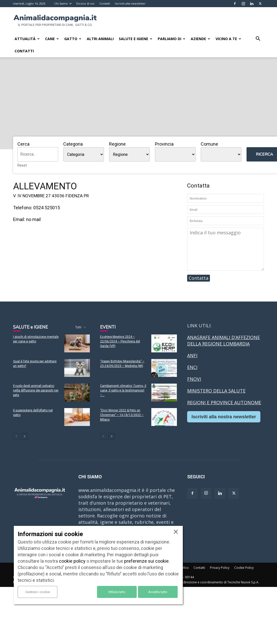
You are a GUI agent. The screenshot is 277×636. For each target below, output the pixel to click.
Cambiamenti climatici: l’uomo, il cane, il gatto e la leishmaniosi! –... (123, 390)
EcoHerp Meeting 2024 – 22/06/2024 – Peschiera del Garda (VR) (120, 341)
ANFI (192, 355)
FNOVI (194, 379)
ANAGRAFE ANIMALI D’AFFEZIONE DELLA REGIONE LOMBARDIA (223, 340)
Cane (52, 38)
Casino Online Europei (211, 432)
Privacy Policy (219, 567)
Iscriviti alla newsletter (130, 3)
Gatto (72, 38)
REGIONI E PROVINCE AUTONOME (224, 402)
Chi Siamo (62, 3)
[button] (258, 39)
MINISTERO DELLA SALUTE (216, 391)
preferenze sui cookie (146, 561)
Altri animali (100, 38)
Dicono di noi (85, 3)
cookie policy (72, 561)
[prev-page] (16, 436)
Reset (22, 165)
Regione (117, 144)
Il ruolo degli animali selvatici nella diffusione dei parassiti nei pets (35, 390)
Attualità (27, 38)
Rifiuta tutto (117, 592)
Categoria (73, 144)
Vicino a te (228, 38)
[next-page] (24, 436)
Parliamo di (171, 38)
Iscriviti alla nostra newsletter (223, 416)
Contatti (104, 3)
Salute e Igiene (135, 38)
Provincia (164, 144)
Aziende (200, 38)
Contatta (198, 278)
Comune (209, 144)
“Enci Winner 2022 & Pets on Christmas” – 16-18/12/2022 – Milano (122, 415)
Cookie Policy (244, 567)
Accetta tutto (157, 592)
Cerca (23, 144)
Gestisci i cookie (37, 592)
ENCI (192, 367)
